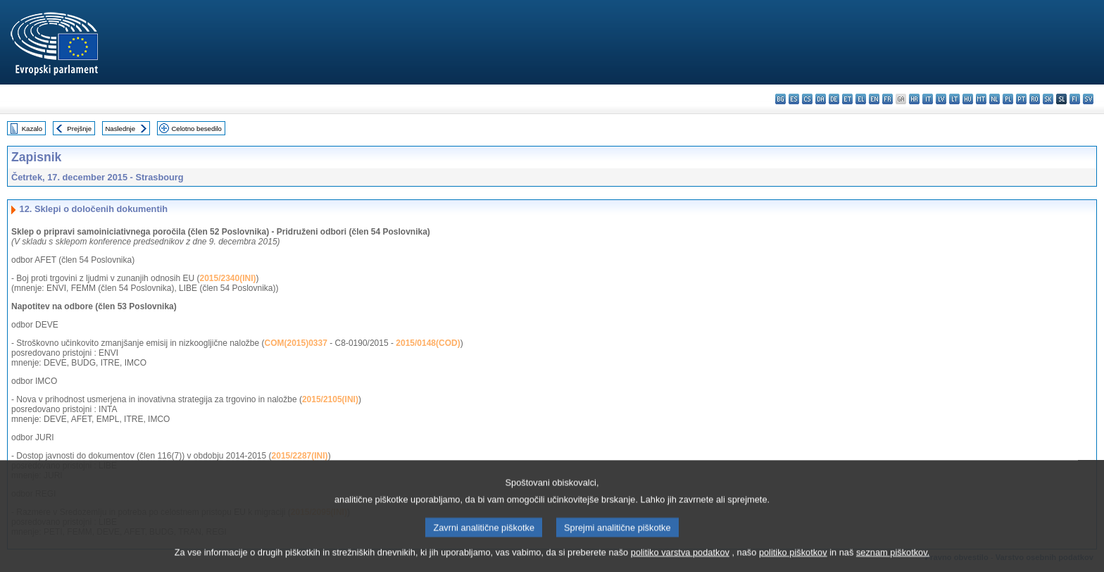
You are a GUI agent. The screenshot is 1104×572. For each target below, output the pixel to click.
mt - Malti (981, 99)
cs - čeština (807, 99)
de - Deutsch (834, 99)
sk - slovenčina (1048, 99)
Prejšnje (79, 128)
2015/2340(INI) (227, 278)
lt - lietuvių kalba (954, 99)
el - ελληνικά (860, 99)
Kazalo (32, 128)
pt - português (1021, 99)
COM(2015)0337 (296, 343)
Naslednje (120, 128)
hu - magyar (967, 99)
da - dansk (820, 99)
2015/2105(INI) (330, 399)
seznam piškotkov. (892, 562)
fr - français (887, 99)
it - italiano (927, 99)
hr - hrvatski (914, 99)
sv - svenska (1088, 99)
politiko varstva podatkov (680, 562)
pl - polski (1008, 99)
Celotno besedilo (196, 128)
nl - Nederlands (994, 99)
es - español (794, 99)
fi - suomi (1075, 99)
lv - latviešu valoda (941, 99)
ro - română (1034, 99)
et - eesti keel (847, 99)
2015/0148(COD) (428, 343)
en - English (874, 99)
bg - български (780, 99)
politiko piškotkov (793, 562)
